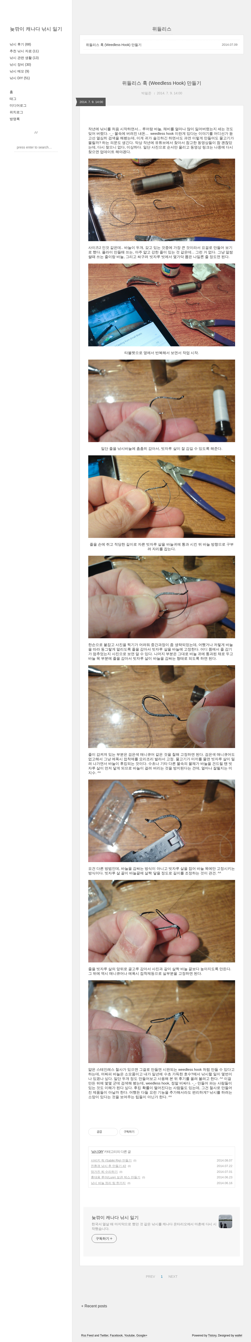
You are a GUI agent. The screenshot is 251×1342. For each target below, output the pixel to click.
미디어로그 (18, 105)
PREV (150, 1275)
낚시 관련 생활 (24, 58)
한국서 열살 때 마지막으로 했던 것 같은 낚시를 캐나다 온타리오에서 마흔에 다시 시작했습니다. (154, 1226)
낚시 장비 (20, 64)
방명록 (15, 119)
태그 (13, 99)
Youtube (129, 1335)
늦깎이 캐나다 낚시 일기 (36, 29)
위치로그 (16, 112)
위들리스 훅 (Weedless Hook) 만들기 (114, 45)
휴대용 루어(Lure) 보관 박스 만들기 (115, 1177)
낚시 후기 (20, 44)
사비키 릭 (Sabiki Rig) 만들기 (111, 1160)
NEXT (172, 1275)
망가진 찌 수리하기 (104, 1172)
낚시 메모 (19, 71)
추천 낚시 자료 (24, 51)
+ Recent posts (94, 1306)
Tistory (212, 1335)
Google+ (141, 1335)
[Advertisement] (161, 1111)
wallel (238, 1335)
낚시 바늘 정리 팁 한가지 (108, 1183)
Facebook (116, 1335)
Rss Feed (87, 1335)
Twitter (104, 1335)
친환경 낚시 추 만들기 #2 (108, 1166)
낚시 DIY (20, 78)
